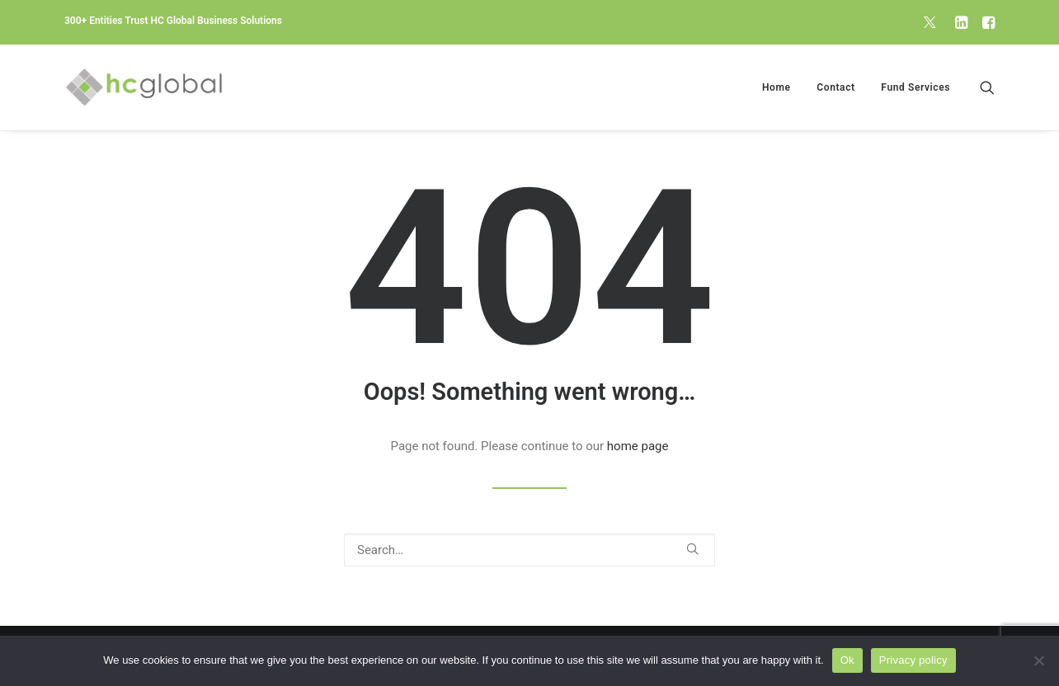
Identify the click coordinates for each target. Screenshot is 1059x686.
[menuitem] (930, 22)
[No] (1038, 660)
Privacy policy (913, 660)
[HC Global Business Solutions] (144, 87)
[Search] (529, 549)
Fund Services (915, 87)
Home (776, 87)
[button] (930, 22)
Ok (847, 660)
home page (638, 446)
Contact (835, 87)
